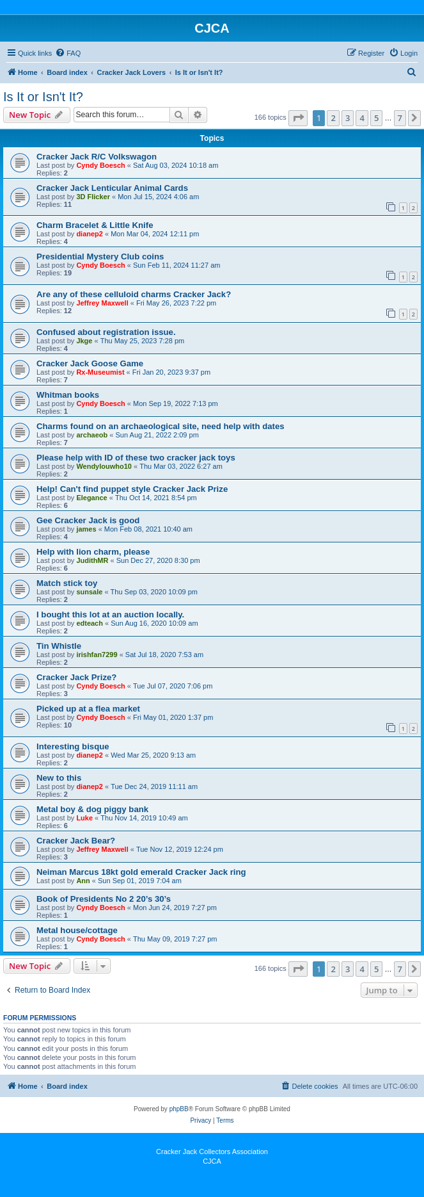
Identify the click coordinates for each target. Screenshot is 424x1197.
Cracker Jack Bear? (75, 840)
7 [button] (400, 118)
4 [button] (361, 118)
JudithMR (92, 560)
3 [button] (347, 118)
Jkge (84, 341)
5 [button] (376, 118)
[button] (298, 118)
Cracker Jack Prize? (76, 677)
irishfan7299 (96, 654)
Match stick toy (66, 583)
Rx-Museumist (100, 372)
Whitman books (67, 395)
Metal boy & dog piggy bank (92, 809)
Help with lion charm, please (93, 552)
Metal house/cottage (77, 930)
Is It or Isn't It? (43, 97)
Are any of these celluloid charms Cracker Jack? (133, 294)
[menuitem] (68, 53)
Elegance (91, 497)
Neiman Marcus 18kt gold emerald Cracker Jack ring (141, 872)
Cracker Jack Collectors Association (212, 1151)
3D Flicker (93, 196)
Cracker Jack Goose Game (89, 363)
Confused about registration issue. (106, 332)
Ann (83, 880)
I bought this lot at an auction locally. (110, 614)
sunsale (89, 592)
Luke (84, 818)
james (86, 529)
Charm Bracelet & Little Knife (94, 225)
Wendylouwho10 (104, 466)
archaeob (91, 435)
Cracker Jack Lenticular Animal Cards (112, 188)
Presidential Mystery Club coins (100, 256)
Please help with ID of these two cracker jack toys (135, 457)
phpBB (179, 1108)
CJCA (212, 1161)
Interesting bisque (72, 746)
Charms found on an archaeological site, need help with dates (160, 426)
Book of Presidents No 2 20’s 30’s (103, 899)
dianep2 (89, 234)
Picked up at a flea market (88, 708)
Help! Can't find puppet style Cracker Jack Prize (132, 489)
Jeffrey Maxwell (102, 303)
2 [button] (333, 118)
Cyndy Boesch (100, 165)
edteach (89, 623)
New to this (58, 778)
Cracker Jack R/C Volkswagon (96, 156)
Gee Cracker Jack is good (87, 520)
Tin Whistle (58, 646)
